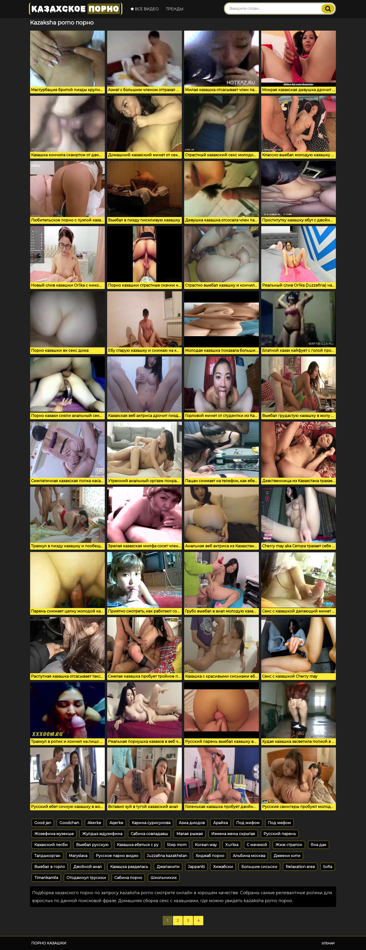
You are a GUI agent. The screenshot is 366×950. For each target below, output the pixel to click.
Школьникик (164, 877)
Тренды (174, 9)
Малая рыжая (189, 834)
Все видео (144, 9)
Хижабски (223, 867)
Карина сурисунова (151, 823)
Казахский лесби (51, 845)
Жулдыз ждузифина (102, 834)
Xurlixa (231, 845)
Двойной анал (87, 867)
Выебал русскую (92, 845)
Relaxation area (300, 867)
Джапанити (168, 867)
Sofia (327, 867)
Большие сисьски (259, 867)
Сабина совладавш (149, 834)
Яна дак (318, 845)
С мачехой (257, 845)
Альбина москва (249, 856)
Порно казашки (48, 943)
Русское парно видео (117, 856)
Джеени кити (287, 856)
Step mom (177, 845)
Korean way (206, 845)
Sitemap (328, 943)
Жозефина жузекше (54, 834)
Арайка (220, 823)
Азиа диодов (192, 823)
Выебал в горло (49, 867)
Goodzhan (69, 823)
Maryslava (78, 856)
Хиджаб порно (210, 856)
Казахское (75, 9)
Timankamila (46, 877)
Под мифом (248, 823)
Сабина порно (128, 877)
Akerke (94, 823)
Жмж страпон (288, 845)
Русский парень (280, 834)
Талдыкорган (47, 856)
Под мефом (279, 823)
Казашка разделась (129, 867)
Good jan (42, 823)
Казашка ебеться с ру (137, 845)
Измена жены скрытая (233, 834)
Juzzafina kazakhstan (167, 856)
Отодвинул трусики (86, 877)
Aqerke (116, 823)
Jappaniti (196, 867)
